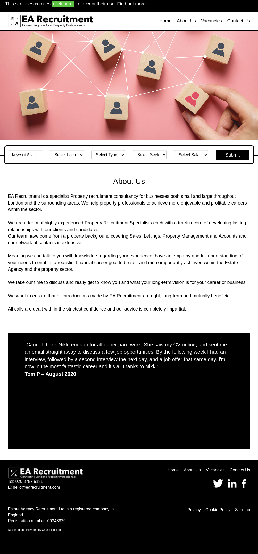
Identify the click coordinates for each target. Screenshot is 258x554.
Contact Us (238, 20)
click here (63, 3)
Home (165, 20)
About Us (186, 20)
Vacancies (211, 20)
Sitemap (242, 510)
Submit (232, 155)
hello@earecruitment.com (36, 487)
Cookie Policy (217, 510)
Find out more (131, 3)
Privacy (194, 510)
